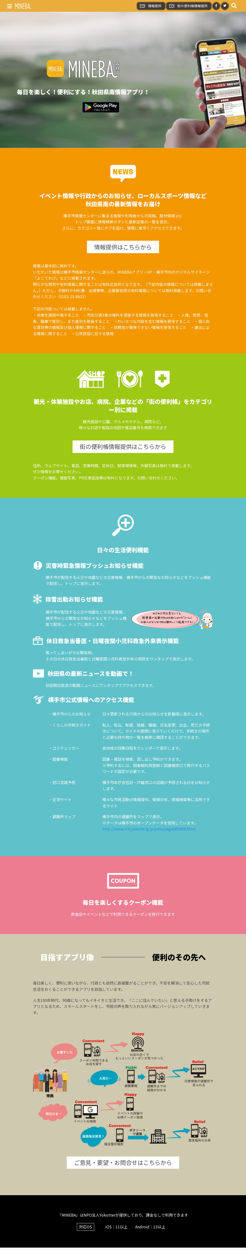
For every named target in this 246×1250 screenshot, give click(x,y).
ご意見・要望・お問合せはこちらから (123, 1164)
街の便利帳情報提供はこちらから (123, 448)
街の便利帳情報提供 (188, 6)
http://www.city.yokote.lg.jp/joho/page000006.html (149, 831)
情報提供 (150, 6)
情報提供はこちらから (123, 247)
